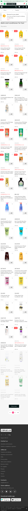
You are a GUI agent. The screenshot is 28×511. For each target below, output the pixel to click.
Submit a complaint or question (8, 446)
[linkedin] (10, 491)
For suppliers (4, 466)
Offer (2, 457)
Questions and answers (6, 444)
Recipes (2, 469)
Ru (5, 434)
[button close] (26, 1)
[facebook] (2, 491)
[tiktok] (14, 491)
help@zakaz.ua (4, 482)
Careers (3, 476)
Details (22, 1)
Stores (2, 473)
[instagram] (6, 491)
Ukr (1, 434)
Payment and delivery (6, 452)
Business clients (4, 464)
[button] (23, 7)
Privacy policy (4, 459)
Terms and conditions (6, 461)
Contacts (3, 471)
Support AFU (4, 438)
